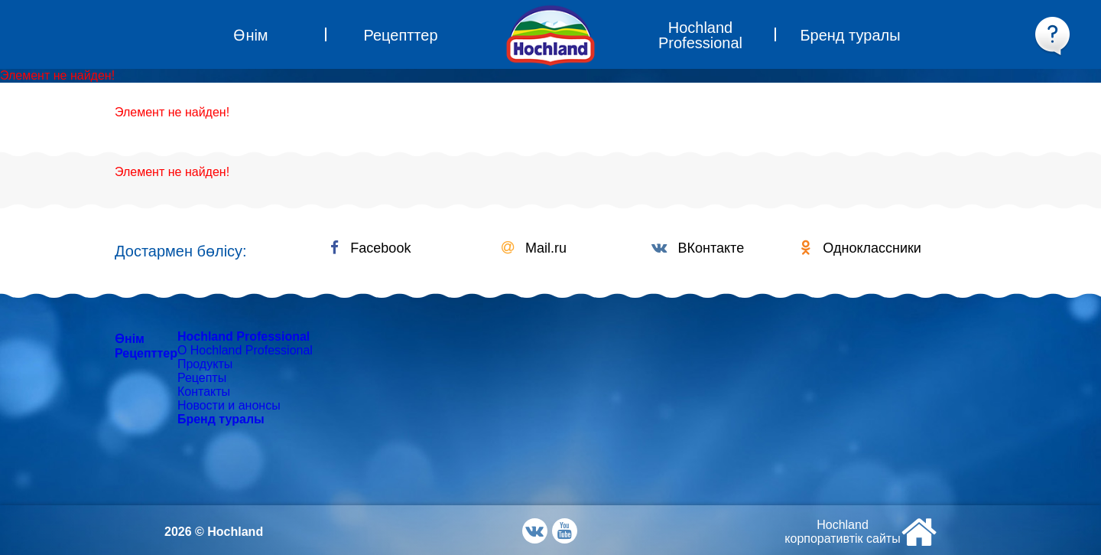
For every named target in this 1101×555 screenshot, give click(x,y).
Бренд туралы (221, 419)
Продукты (204, 364)
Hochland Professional (243, 336)
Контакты (203, 391)
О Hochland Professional (245, 350)
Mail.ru (534, 248)
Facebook (370, 248)
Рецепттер (146, 353)
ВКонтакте (698, 248)
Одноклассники (861, 248)
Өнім (130, 338)
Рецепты (201, 377)
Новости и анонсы (229, 405)
